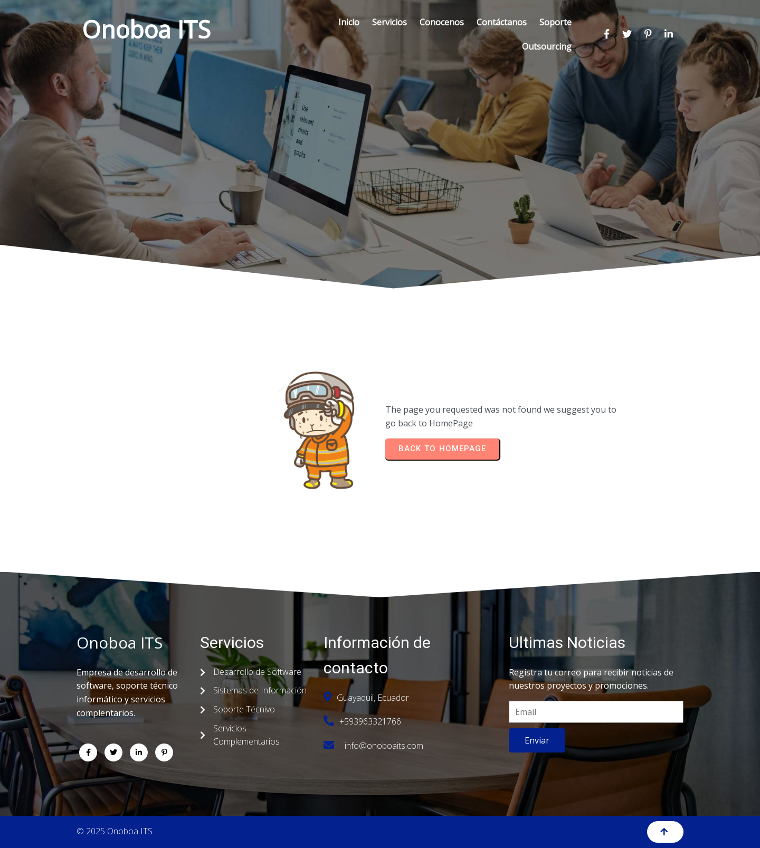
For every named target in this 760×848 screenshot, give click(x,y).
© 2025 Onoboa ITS (115, 831)
